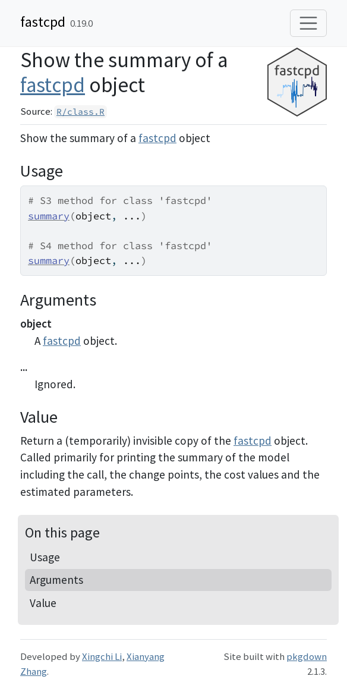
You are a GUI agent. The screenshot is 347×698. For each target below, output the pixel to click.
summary (49, 215)
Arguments (56, 580)
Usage (45, 557)
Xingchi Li (102, 656)
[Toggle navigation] (308, 23)
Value (43, 603)
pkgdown (306, 656)
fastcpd (42, 21)
